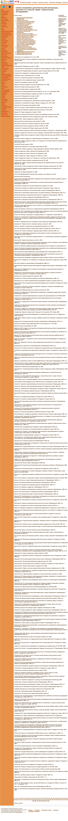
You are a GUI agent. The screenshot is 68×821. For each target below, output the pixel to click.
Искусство (4, 37)
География (4, 23)
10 (28, 798)
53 (65, 799)
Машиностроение (5, 53)
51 (61, 799)
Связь (2, 85)
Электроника (4, 114)
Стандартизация (5, 89)
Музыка (3, 60)
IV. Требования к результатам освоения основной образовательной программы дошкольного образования (27, 30)
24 (58, 798)
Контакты (65, 2)
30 (16, 799)
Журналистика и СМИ (6, 31)
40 (37, 799)
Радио (3, 82)
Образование (4, 63)
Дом (2, 28)
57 (37, 800)
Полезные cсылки (43, 2)
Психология (4, 80)
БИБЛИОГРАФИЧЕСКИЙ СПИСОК (26, 51)
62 (48, 800)
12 (32, 798)
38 (33, 799)
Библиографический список (24, 53)
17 (43, 798)
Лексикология (4, 45)
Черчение (3, 108)
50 (58, 799)
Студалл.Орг (18, 812)
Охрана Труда (4, 68)
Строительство (5, 91)
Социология (4, 86)
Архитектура (4, 12)
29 (14, 799)
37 (31, 799)
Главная (30, 810)
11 (30, 798)
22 (53, 798)
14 (36, 798)
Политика (3, 71)
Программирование (6, 76)
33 (22, 799)
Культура (3, 43)
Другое (3, 29)
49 (56, 799)
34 (25, 799)
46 (50, 799)
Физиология (4, 99)
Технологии (4, 93)
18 (45, 798)
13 (34, 798)
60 (44, 800)
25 (60, 798)
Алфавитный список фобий (24, 46)
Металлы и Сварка (6, 57)
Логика (3, 48)
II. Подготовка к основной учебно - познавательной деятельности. (26, 22)
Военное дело (5, 20)
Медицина (4, 54)
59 (42, 800)
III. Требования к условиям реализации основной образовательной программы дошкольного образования (25, 25)
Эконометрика (5, 111)
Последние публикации (55, 2)
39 (35, 799)
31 (18, 799)
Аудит (2, 15)
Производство (4, 77)
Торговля (3, 94)
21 (51, 798)
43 (44, 799)
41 (39, 799)
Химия (3, 103)
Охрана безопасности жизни (6, 66)
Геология (3, 25)
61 (46, 800)
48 (54, 799)
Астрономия (4, 14)
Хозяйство (4, 105)
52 (63, 799)
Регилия (3, 83)
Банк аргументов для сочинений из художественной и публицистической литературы (27, 49)
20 (49, 798)
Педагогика (4, 69)
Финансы (3, 102)
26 (62, 798)
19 (47, 798)
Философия (4, 100)
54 (67, 799)
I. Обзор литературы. (22, 20)
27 (64, 798)
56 (35, 800)
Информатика (4, 36)
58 (39, 800)
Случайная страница (25, 2)
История (3, 39)
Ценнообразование (6, 107)
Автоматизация (5, 11)
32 (20, 799)
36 (29, 799)
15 (39, 798)
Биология (3, 17)
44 (46, 799)
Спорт (2, 88)
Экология (3, 110)
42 (42, 799)
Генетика (3, 22)
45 (48, 799)
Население (4, 62)
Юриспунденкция (5, 116)
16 (41, 798)
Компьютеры (4, 40)
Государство (4, 26)
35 (27, 799)
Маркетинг (4, 50)
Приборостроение (6, 74)
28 (66, 798)
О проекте (34, 2)
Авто (2, 9)
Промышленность (5, 79)
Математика (4, 51)
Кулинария (4, 42)
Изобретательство (6, 32)
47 (52, 799)
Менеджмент (4, 56)
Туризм (3, 96)
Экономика (4, 113)
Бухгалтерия (4, 19)
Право (3, 72)
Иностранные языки (6, 34)
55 (33, 800)
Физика (3, 97)
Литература (4, 46)
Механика (3, 59)
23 (56, 798)
